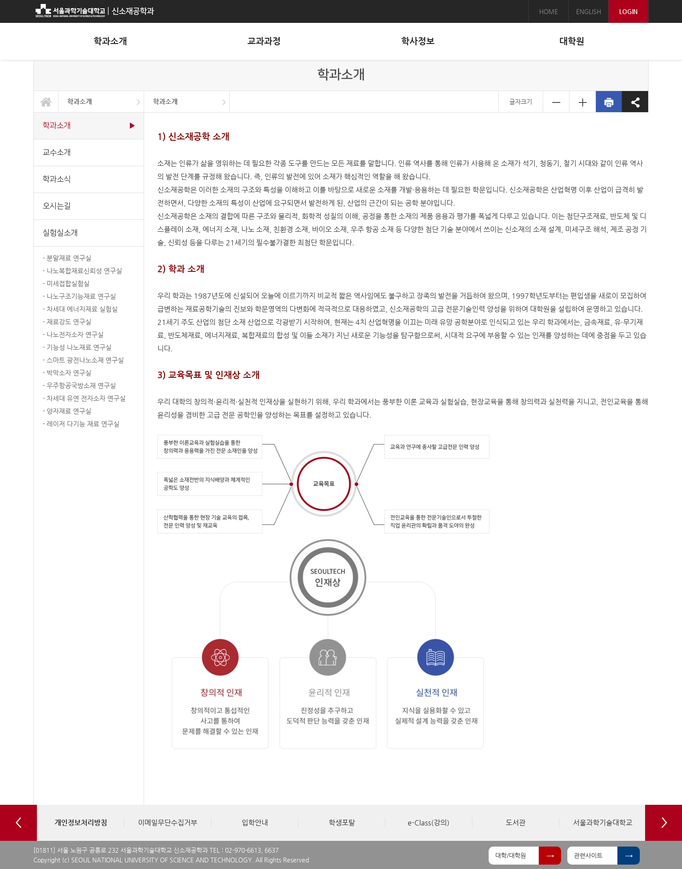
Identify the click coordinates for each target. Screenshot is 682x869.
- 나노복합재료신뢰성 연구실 (82, 270)
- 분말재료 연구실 (67, 258)
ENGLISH (588, 11)
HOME (548, 11)
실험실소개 (60, 233)
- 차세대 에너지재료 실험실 (80, 309)
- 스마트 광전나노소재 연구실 (83, 360)
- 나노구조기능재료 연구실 (79, 296)
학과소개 (79, 101)
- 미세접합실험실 (66, 283)
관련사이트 (588, 855)
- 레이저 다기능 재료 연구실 (81, 423)
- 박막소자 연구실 (67, 372)
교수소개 (57, 152)
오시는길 (57, 206)
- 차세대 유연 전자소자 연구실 (84, 398)
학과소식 (57, 179)
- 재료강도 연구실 (67, 321)
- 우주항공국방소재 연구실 (79, 385)
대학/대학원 (510, 855)
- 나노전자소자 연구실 (73, 334)
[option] (80, 823)
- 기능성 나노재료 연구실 (77, 347)
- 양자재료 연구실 (67, 411)
